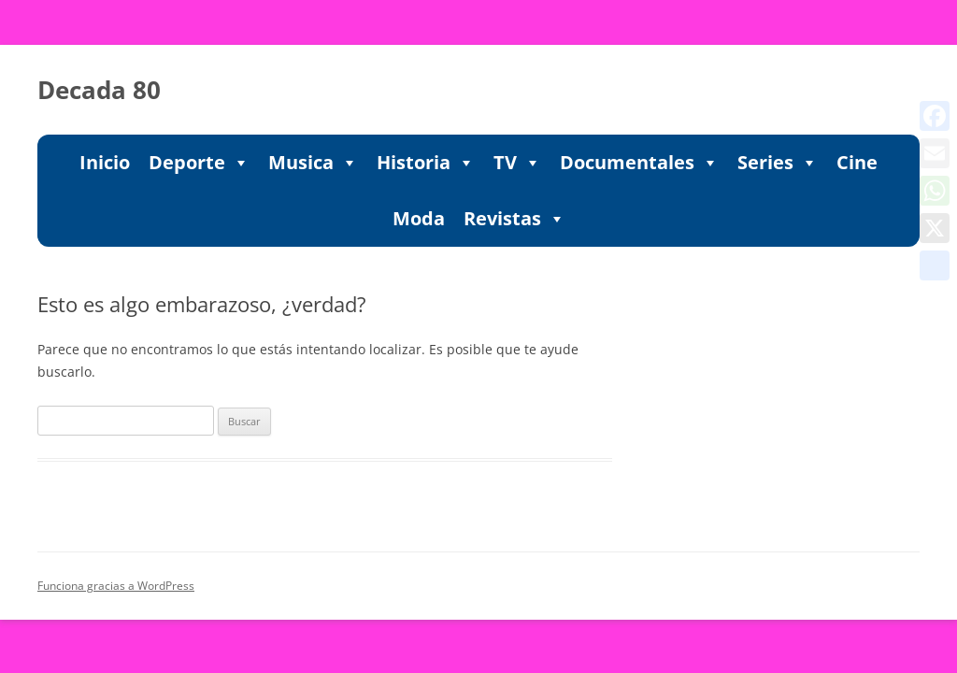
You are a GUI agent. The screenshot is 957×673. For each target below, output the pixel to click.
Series (777, 163)
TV (517, 163)
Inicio (104, 162)
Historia (426, 163)
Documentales (639, 163)
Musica (313, 163)
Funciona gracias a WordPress (115, 586)
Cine (857, 162)
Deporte (199, 163)
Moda (419, 218)
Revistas (514, 219)
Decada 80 (99, 90)
